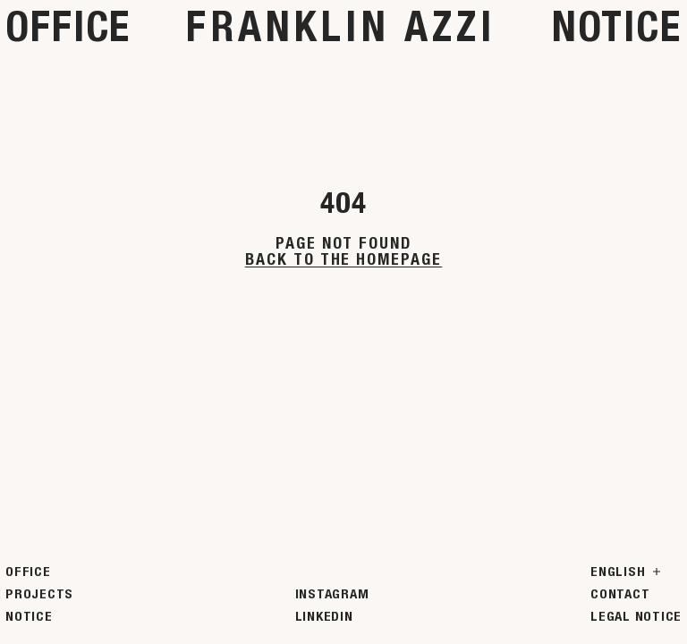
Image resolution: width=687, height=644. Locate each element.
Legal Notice (636, 616)
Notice (617, 26)
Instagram (332, 594)
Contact (619, 594)
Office (68, 26)
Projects (39, 594)
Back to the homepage (344, 259)
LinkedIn (324, 616)
